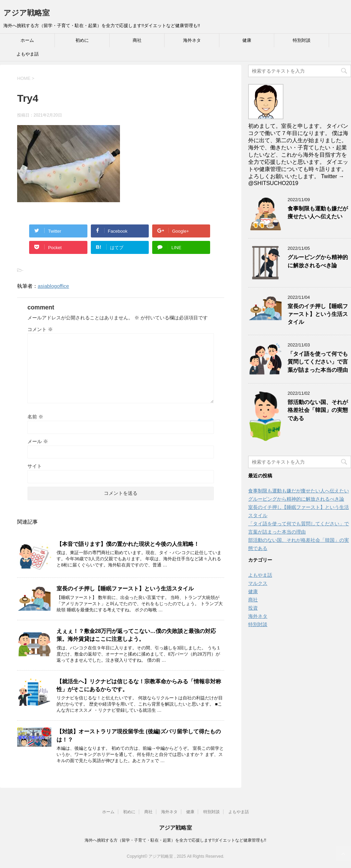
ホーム (27, 40)
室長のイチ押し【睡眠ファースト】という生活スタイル (125, 588)
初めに (82, 40)
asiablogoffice (53, 286)
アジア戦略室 (26, 13)
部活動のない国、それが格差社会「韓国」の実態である (318, 410)
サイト (34, 466)
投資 (253, 608)
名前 (35, 416)
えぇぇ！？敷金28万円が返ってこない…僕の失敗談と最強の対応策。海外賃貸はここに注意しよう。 (136, 635)
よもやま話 (27, 54)
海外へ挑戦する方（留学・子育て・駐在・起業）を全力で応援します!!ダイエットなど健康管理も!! (175, 840)
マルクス (257, 583)
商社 (137, 40)
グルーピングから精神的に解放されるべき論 (318, 261)
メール (37, 441)
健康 (246, 40)
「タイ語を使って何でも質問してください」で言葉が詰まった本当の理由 (318, 362)
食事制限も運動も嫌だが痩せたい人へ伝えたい (318, 212)
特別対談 (302, 40)
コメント (40, 329)
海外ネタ (192, 40)
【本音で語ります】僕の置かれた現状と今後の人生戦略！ (128, 544)
